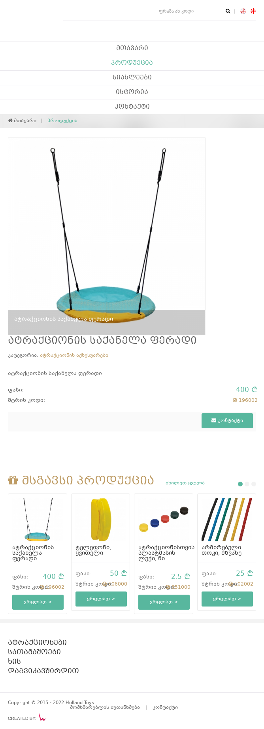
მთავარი (132, 48)
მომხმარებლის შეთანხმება (105, 707)
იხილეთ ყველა (185, 483)
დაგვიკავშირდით (43, 671)
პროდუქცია (132, 63)
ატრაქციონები (37, 643)
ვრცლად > (38, 602)
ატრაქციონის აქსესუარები (74, 355)
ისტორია (132, 92)
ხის (14, 662)
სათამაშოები (34, 652)
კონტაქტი (132, 107)
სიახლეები (132, 78)
